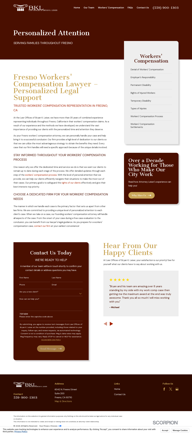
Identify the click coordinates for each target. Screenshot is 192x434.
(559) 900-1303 (166, 7)
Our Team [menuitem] (89, 7)
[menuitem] (151, 70)
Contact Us (119, 394)
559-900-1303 (25, 397)
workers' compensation (36, 175)
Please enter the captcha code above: (33, 317)
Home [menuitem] (77, 7)
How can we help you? (27, 299)
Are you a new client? (26, 292)
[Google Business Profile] (177, 389)
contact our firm (42, 226)
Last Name (54, 278)
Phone (19, 285)
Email (51, 285)
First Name (21, 278)
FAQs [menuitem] (130, 7)
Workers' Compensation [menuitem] (111, 7)
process (53, 175)
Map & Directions (63, 401)
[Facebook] (164, 389)
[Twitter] (170, 389)
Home (117, 389)
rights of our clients (71, 182)
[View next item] (109, 324)
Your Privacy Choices (50, 426)
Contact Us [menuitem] (143, 7)
